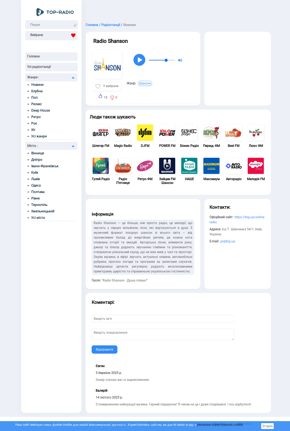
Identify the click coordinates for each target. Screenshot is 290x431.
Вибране (54, 35)
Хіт (33, 130)
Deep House (40, 110)
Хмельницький (42, 211)
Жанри (33, 77)
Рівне (35, 198)
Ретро (36, 117)
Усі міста (38, 217)
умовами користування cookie (220, 425)
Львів (35, 179)
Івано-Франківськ (44, 166)
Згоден (267, 426)
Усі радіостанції (39, 67)
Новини (37, 84)
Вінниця (37, 153)
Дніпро (36, 159)
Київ (34, 172)
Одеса (36, 185)
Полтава (38, 192)
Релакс (36, 104)
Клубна (36, 91)
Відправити (104, 349)
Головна (33, 56)
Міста (32, 146)
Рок (34, 123)
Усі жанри (39, 136)
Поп (34, 97)
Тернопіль (39, 205)
